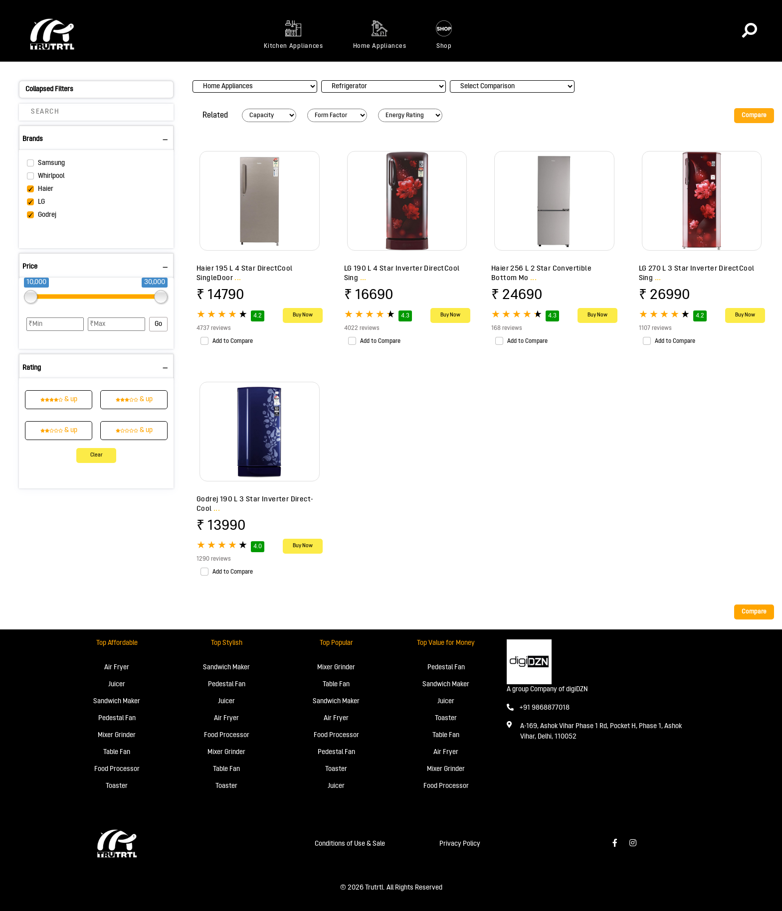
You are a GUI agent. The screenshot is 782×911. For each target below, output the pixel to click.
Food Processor (117, 769)
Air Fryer (116, 667)
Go (158, 324)
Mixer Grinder (117, 735)
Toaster (117, 786)
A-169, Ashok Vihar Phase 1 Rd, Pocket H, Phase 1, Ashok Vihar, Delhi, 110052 (601, 732)
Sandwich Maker (116, 701)
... (237, 278)
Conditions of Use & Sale (350, 844)
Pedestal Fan (117, 718)
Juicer (116, 684)
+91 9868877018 (538, 708)
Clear (96, 455)
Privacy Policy (459, 844)
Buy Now (303, 315)
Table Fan (116, 752)
